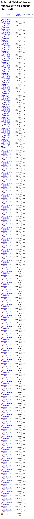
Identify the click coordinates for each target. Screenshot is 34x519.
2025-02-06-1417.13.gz (6, 88)
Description (29, 14)
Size (24, 14)
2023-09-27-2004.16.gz (6, 22)
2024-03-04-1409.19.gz (6, 70)
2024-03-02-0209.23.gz (6, 66)
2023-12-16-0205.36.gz (6, 41)
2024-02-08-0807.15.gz (6, 55)
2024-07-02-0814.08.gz (6, 77)
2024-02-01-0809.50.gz (6, 48)
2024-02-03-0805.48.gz (6, 52)
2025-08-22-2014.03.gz (6, 110)
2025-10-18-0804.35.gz (6, 132)
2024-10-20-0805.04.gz (6, 85)
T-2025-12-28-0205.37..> (7, 268)
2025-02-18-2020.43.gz (6, 92)
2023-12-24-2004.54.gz (6, 44)
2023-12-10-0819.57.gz (6, 33)
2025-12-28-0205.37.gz (6, 140)
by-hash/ (5, 514)
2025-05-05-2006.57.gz (6, 96)
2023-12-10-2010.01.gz (6, 37)
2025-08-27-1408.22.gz (6, 114)
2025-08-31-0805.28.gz (6, 121)
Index (4, 147)
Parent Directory (8, 20)
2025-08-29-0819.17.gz (6, 118)
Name (8, 14)
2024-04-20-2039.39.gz (6, 74)
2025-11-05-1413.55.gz (6, 136)
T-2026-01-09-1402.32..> (7, 389)
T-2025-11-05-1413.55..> (7, 151)
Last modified (18, 14)
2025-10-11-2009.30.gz (6, 129)
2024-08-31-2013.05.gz (6, 81)
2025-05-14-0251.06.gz (6, 99)
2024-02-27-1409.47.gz (6, 63)
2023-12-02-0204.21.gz (6, 30)
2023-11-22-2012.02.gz (6, 26)
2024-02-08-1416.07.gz (6, 59)
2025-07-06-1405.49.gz (6, 103)
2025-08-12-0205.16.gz (6, 107)
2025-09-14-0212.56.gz (6, 125)
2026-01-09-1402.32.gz (6, 143)
